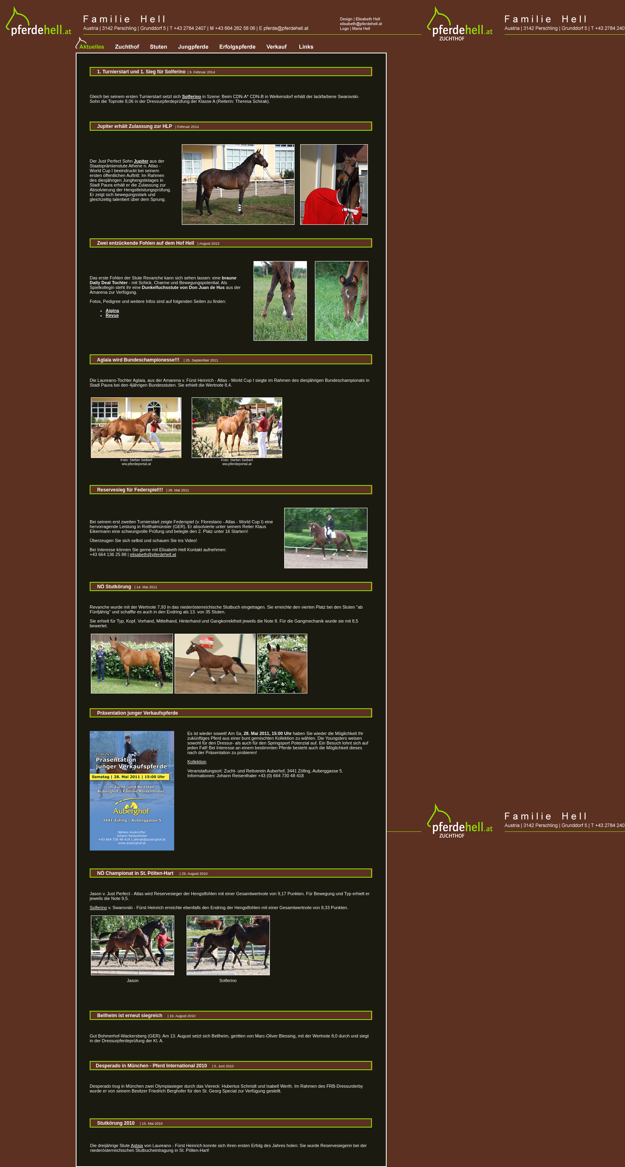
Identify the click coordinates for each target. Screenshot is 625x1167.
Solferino (98, 907)
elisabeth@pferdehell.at (153, 554)
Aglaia (137, 1145)
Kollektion (196, 761)
